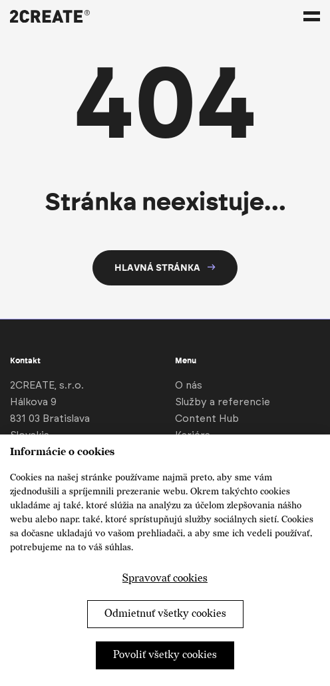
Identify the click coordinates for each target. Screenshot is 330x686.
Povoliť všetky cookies (165, 655)
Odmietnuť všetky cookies (165, 613)
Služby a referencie (222, 402)
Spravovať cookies (165, 578)
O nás (188, 386)
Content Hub (207, 419)
